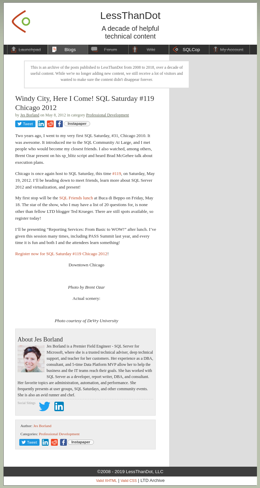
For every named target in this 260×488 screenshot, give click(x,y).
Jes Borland (29, 115)
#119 (116, 173)
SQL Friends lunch (76, 197)
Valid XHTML (106, 481)
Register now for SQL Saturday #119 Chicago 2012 (61, 253)
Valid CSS (129, 481)
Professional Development (107, 115)
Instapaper (77, 123)
